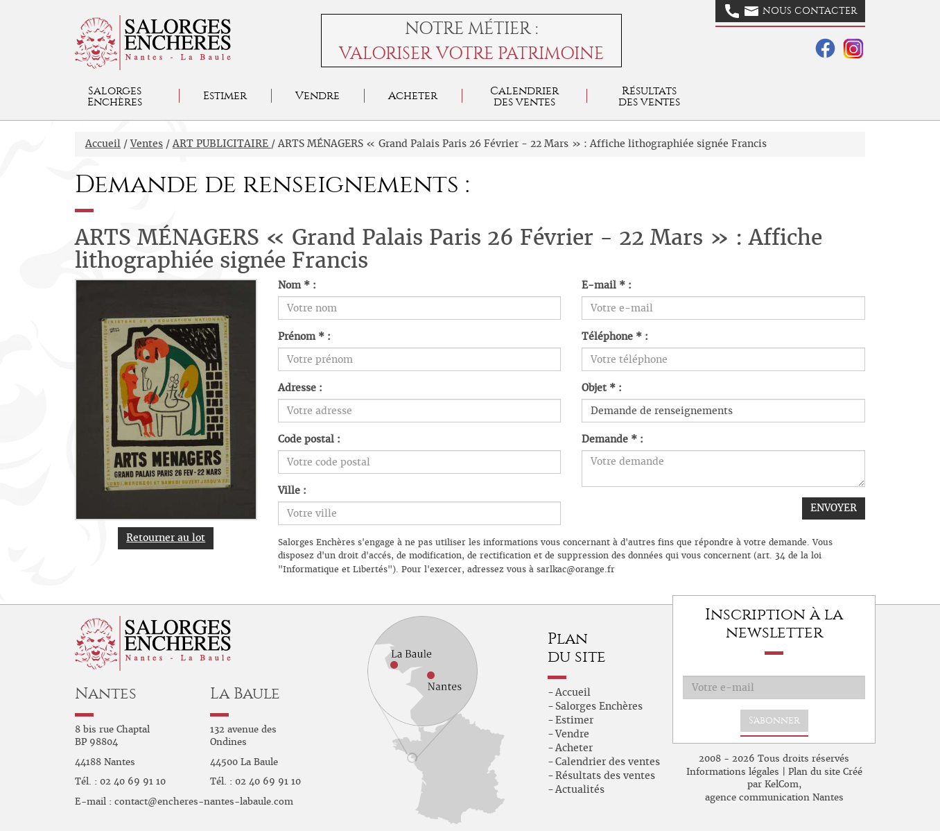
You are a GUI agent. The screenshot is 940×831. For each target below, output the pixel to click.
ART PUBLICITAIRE (222, 143)
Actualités (579, 789)
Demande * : (612, 439)
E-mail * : (607, 285)
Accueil (103, 143)
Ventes (146, 143)
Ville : (292, 490)
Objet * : (602, 388)
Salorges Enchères (599, 706)
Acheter (412, 95)
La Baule (245, 693)
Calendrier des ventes (524, 96)
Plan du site (814, 772)
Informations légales (732, 772)
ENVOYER (833, 508)
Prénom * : (304, 336)
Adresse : (300, 388)
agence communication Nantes (774, 797)
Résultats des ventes (605, 775)
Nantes (106, 693)
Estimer (225, 95)
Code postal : (309, 439)
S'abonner (774, 720)
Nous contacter (791, 11)
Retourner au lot (165, 537)
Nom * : (297, 285)
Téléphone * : (615, 336)
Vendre (317, 95)
